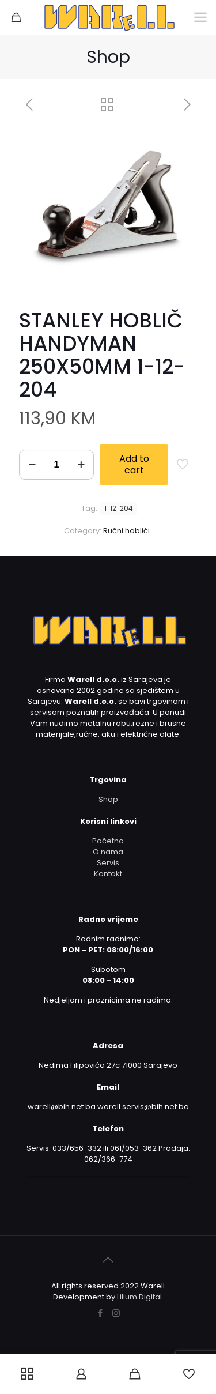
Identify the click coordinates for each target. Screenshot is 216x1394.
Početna (108, 840)
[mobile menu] (200, 17)
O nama (108, 851)
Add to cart (134, 464)
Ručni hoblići (126, 530)
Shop (108, 799)
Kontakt (108, 873)
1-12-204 (118, 508)
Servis (108, 862)
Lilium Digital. (140, 1296)
